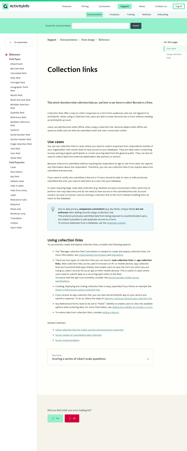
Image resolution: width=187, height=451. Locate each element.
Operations (117, 254)
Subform (14, 130)
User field (15, 153)
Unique (14, 223)
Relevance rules (18, 199)
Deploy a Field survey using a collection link (77, 289)
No (72, 418)
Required (15, 204)
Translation (16, 218)
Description (16, 171)
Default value (17, 181)
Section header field (20, 139)
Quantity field (17, 112)
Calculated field (18, 73)
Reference (12, 54)
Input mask (16, 227)
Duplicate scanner (116, 222)
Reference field (18, 117)
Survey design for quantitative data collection (78, 334)
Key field (14, 176)
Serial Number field (20, 134)
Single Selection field (21, 144)
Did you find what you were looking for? (69, 410)
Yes (55, 418)
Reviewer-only (17, 213)
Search (136, 25)
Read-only (15, 209)
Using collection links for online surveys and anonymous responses (89, 329)
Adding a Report (110, 312)
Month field (16, 95)
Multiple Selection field (19, 106)
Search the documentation (58, 26)
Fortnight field (17, 82)
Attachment (16, 64)
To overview (18, 42)
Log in (179, 6)
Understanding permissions (93, 254)
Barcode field (17, 68)
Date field (15, 77)
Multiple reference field (20, 124)
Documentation (68, 39)
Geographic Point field (19, 89)
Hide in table (17, 185)
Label (13, 195)
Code (13, 167)
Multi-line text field (20, 99)
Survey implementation (67, 340)
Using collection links (174, 56)
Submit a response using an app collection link (128, 298)
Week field (15, 158)
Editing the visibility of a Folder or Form (132, 307)
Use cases (171, 48)
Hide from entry (18, 190)
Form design (88, 39)
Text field (15, 148)
